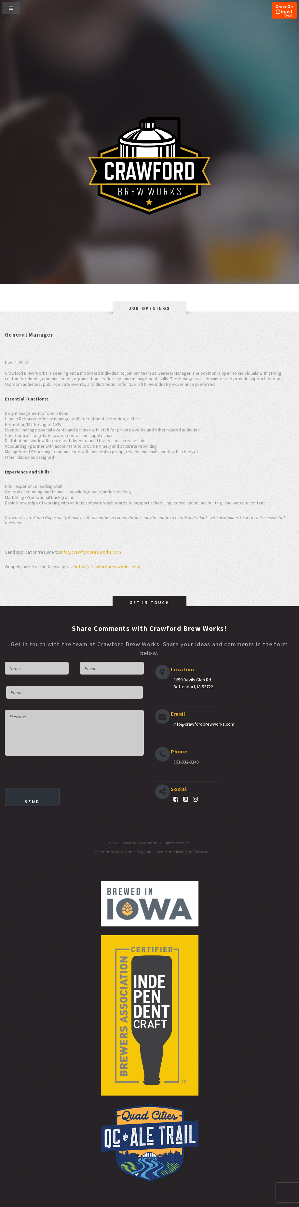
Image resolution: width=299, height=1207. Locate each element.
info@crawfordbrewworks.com (90, 552)
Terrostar (201, 851)
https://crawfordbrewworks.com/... (109, 567)
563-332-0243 (186, 762)
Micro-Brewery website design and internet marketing (141, 851)
